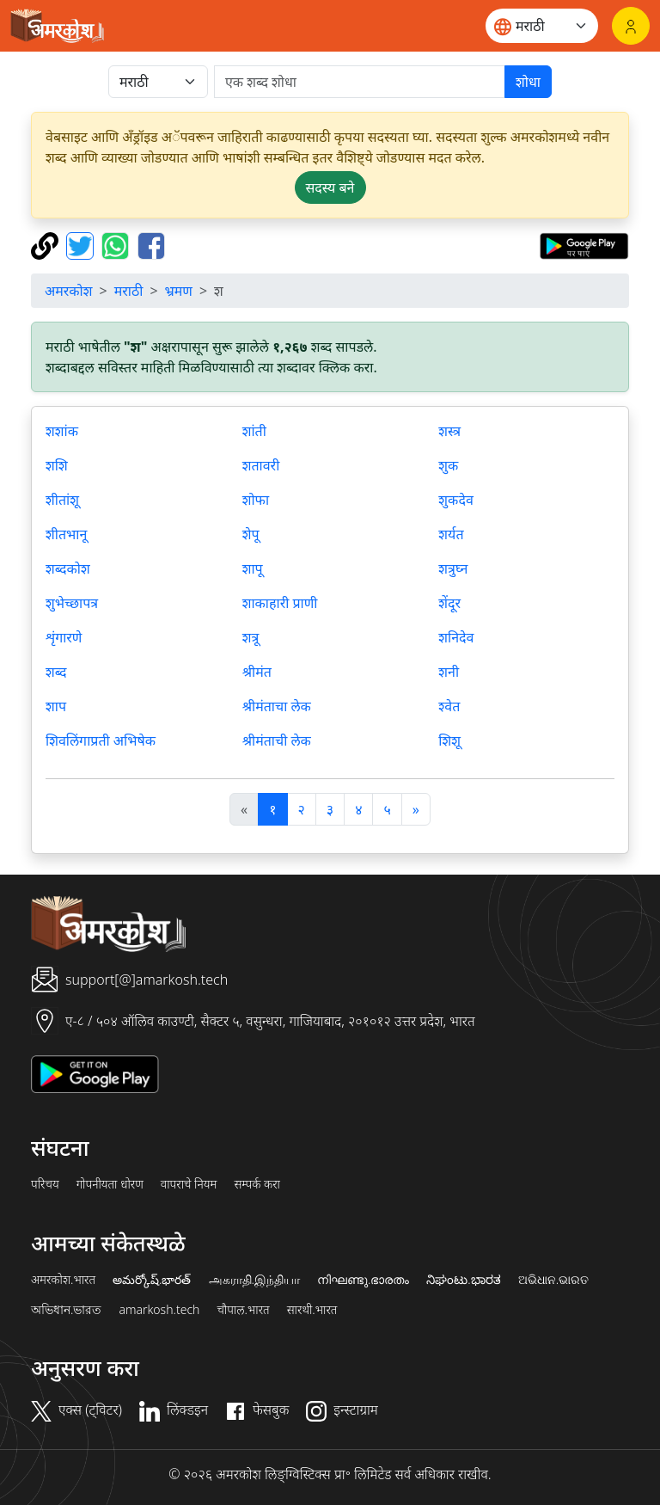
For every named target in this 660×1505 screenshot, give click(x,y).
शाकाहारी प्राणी (280, 602)
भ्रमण (178, 290)
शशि (57, 465)
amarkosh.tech (159, 1309)
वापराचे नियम (189, 1184)
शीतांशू (62, 499)
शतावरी (261, 465)
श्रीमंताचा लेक (276, 706)
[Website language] (542, 26)
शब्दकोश (68, 568)
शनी (448, 671)
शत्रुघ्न (453, 568)
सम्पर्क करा (257, 1184)
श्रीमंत (257, 671)
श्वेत (449, 706)
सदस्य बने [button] (330, 187)
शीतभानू (66, 534)
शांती (254, 430)
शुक (448, 465)
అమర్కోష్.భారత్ (152, 1279)
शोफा (255, 499)
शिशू (449, 740)
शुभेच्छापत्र (72, 602)
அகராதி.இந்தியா (254, 1279)
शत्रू (251, 637)
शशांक (62, 430)
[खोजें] (359, 81)
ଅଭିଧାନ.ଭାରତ (553, 1279)
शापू (252, 568)
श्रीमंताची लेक (276, 740)
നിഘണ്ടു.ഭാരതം (363, 1279)
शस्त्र (449, 430)
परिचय (45, 1184)
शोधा (528, 81)
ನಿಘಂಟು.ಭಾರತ (463, 1279)
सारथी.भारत (312, 1309)
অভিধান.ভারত (66, 1309)
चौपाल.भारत (243, 1309)
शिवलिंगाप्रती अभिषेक (101, 740)
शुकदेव (455, 499)
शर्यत (450, 534)
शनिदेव (456, 637)
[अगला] (416, 809)
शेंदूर (449, 602)
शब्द (56, 671)
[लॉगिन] (631, 26)
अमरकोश (69, 290)
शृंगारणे (64, 637)
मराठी (129, 290)
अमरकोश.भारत (63, 1279)
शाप (56, 706)
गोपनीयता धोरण (110, 1184)
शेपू (251, 534)
